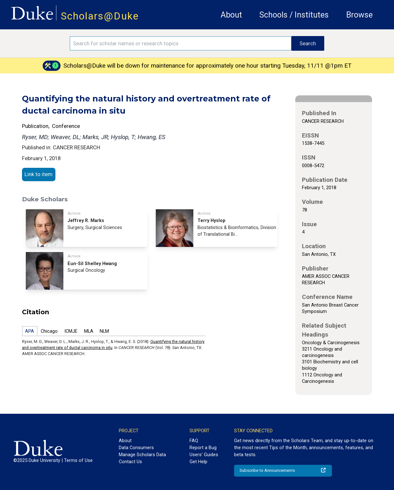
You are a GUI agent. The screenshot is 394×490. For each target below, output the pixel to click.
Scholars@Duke (100, 16)
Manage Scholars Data (142, 454)
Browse (359, 14)
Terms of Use (78, 460)
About (231, 14)
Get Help (198, 461)
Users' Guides (204, 454)
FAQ (194, 440)
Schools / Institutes (294, 14)
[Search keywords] (180, 43)
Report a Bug (203, 447)
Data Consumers (136, 447)
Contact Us (130, 461)
